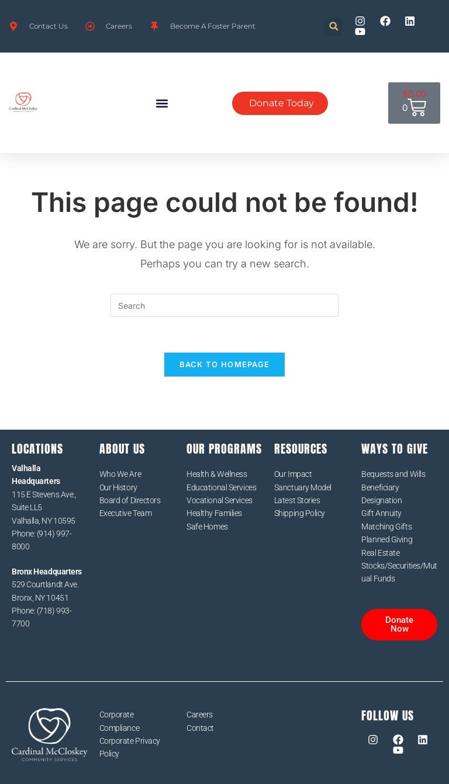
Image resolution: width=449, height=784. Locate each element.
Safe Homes (207, 526)
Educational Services (221, 487)
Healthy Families (214, 513)
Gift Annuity (381, 513)
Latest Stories (297, 500)
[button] (333, 27)
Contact (200, 728)
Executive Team (125, 513)
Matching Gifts (386, 526)
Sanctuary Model (302, 487)
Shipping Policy (299, 513)
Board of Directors (130, 500)
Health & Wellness (216, 474)
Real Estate (380, 552)
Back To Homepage (224, 364)
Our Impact (293, 474)
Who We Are (120, 474)
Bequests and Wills (393, 474)
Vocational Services (219, 500)
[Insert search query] (224, 305)
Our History (118, 487)
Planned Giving (386, 539)
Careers (199, 714)
